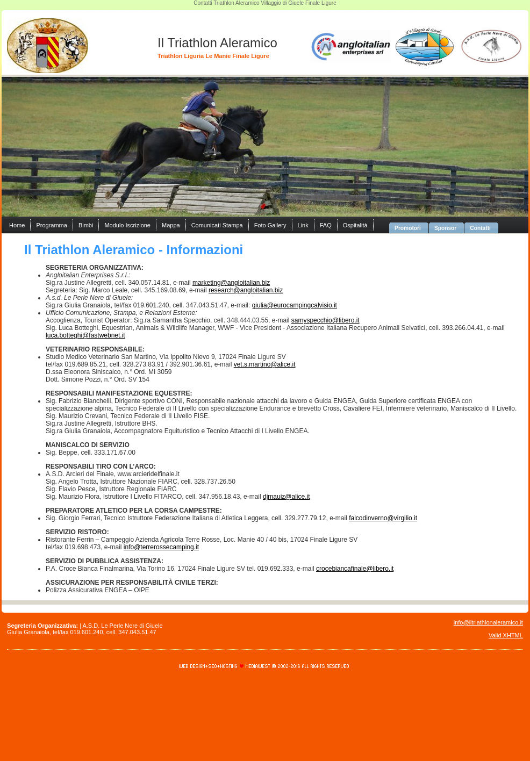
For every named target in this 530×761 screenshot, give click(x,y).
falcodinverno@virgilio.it (383, 518)
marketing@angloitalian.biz (231, 282)
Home (17, 225)
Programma (51, 225)
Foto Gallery (270, 225)
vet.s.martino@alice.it (265, 364)
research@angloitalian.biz (246, 290)
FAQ (326, 225)
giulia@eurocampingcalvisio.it (294, 305)
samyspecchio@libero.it (325, 320)
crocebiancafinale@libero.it (354, 568)
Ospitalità (355, 225)
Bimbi (86, 225)
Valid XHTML (506, 635)
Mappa (171, 225)
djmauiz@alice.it (286, 496)
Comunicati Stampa (217, 225)
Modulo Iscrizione (127, 225)
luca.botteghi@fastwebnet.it (85, 335)
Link (303, 225)
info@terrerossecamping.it (161, 547)
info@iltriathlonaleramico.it (488, 622)
